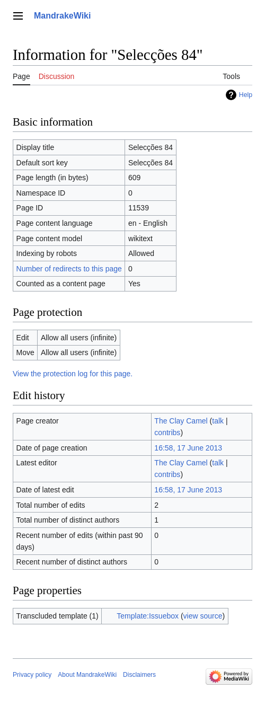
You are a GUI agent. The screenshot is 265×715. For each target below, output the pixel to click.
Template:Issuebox (148, 616)
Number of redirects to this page (69, 268)
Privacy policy (32, 674)
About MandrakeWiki (87, 674)
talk (218, 421)
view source (203, 616)
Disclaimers (139, 674)
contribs (167, 432)
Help (245, 95)
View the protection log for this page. (72, 373)
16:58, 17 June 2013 (188, 448)
